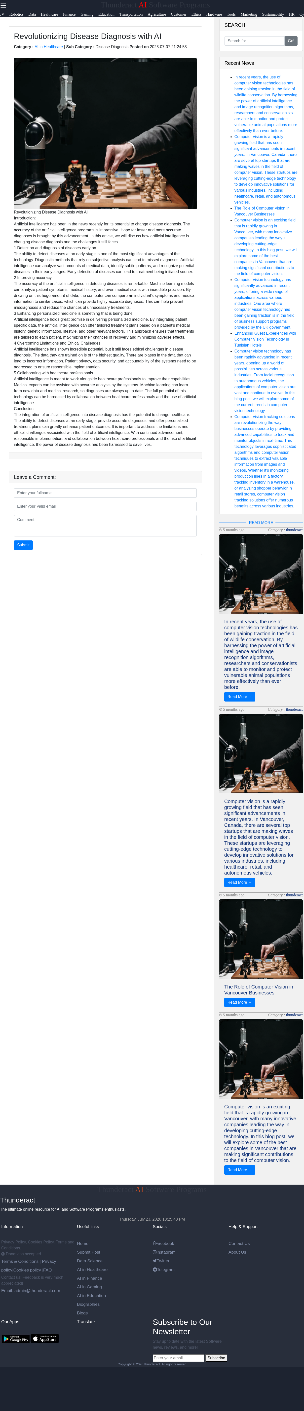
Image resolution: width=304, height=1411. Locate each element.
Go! (291, 41)
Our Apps (10, 1321)
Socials (160, 1226)
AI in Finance (89, 1278)
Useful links (88, 1226)
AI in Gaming (89, 1286)
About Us (237, 1252)
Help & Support (243, 1226)
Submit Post (88, 1252)
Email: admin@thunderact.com (30, 1290)
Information (12, 1226)
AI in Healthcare (49, 47)
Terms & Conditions (20, 1261)
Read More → (240, 697)
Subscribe (216, 1358)
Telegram (164, 1269)
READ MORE (261, 523)
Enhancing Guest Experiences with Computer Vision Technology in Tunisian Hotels (265, 339)
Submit (23, 545)
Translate (86, 1321)
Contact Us (239, 1243)
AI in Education (91, 1295)
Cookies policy (27, 1270)
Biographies (88, 1304)
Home (82, 1243)
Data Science (90, 1260)
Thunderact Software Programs (155, 4)
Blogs (82, 1312)
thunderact (294, 530)
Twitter (161, 1260)
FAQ (47, 1270)
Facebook (163, 1243)
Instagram (164, 1252)
